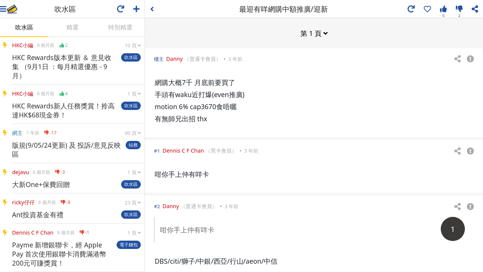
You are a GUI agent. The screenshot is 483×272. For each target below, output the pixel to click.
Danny (174, 58)
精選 (72, 27)
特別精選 (120, 27)
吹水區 (24, 27)
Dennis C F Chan (183, 150)
